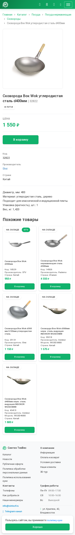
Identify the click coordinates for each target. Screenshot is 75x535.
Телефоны (8, 490)
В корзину (20, 139)
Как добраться (11, 495)
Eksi (5, 168)
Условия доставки (50, 462)
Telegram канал (12, 511)
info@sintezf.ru (11, 506)
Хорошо (38, 527)
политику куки (54, 520)
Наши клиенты (48, 467)
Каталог (7, 454)
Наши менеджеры (13, 500)
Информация (47, 452)
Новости (7, 459)
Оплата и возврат (49, 457)
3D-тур (44, 471)
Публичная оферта (13, 464)
